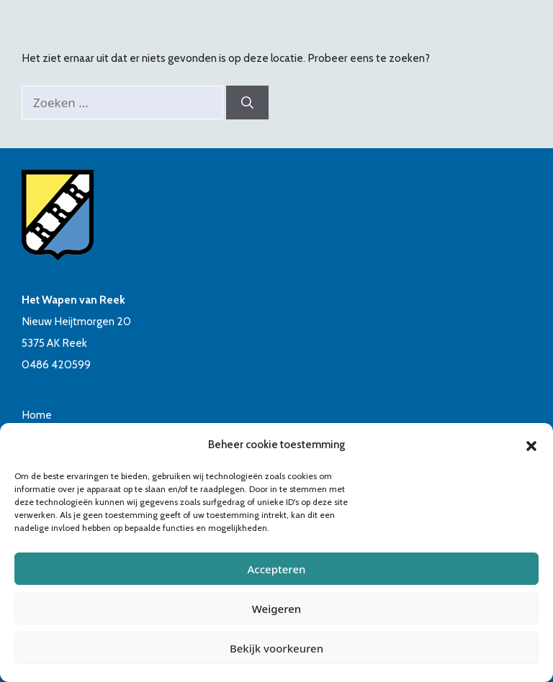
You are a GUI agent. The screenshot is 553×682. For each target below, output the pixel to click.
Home (37, 415)
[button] (531, 444)
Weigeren (276, 608)
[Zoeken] (247, 103)
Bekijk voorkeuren (276, 648)
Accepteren (277, 569)
